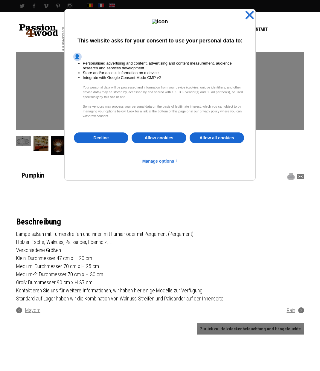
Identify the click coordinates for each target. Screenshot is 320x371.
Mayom (32, 310)
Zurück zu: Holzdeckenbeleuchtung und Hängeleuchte (250, 328)
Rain (291, 310)
